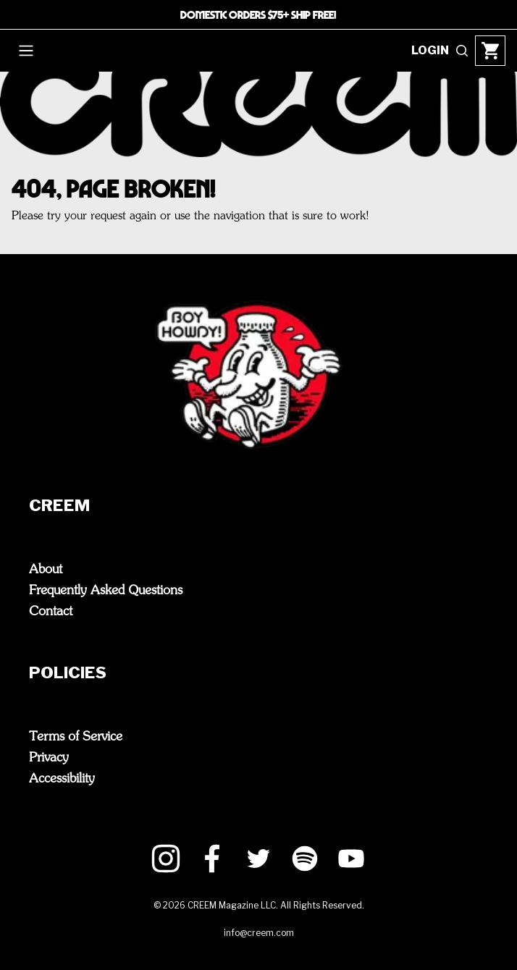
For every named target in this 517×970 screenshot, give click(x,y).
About (45, 569)
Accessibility (62, 778)
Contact (50, 611)
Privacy (49, 757)
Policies (96, 674)
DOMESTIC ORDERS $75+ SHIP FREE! (258, 14)
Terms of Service (75, 736)
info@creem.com (259, 932)
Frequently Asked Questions (105, 590)
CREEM (88, 507)
